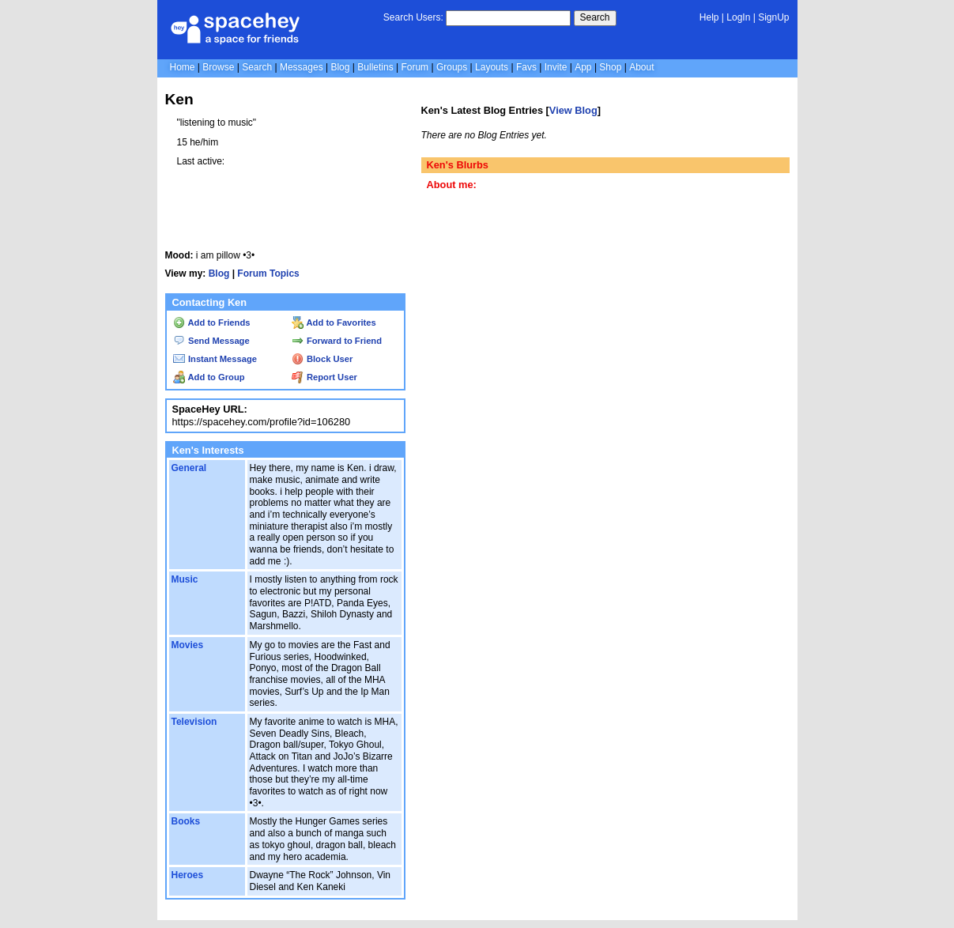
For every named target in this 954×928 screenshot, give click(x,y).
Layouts (491, 67)
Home (182, 67)
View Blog (573, 110)
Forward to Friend (337, 340)
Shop (610, 67)
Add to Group (209, 377)
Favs (526, 67)
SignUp (773, 17)
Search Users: (413, 17)
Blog (339, 67)
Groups (451, 67)
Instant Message (215, 359)
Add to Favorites (334, 322)
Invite (556, 67)
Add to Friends (212, 322)
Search (595, 17)
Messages (301, 67)
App (583, 67)
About (641, 67)
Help (709, 17)
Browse (218, 67)
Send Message (211, 340)
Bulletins (375, 67)
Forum (414, 67)
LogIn (738, 17)
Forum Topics (268, 273)
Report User (324, 377)
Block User (322, 359)
